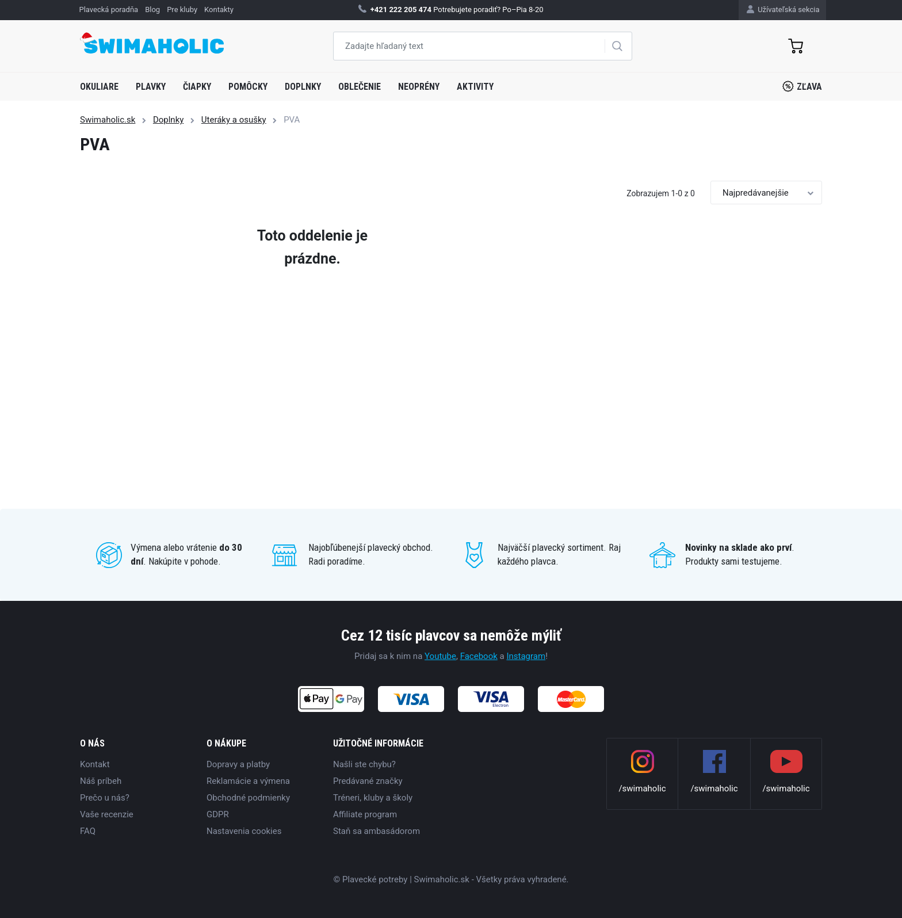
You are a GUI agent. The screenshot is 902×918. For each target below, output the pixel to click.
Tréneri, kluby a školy (372, 798)
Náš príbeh (100, 781)
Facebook (479, 656)
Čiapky (197, 86)
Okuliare (99, 86)
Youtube (440, 656)
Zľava (802, 86)
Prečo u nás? (104, 798)
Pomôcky (247, 86)
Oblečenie (359, 86)
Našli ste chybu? (364, 764)
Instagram (525, 656)
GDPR (218, 814)
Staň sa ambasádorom (376, 831)
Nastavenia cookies (244, 831)
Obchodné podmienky (248, 798)
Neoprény (418, 86)
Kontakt (95, 764)
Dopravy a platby (238, 764)
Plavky (151, 86)
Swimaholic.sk (107, 120)
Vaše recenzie (106, 814)
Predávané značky (368, 781)
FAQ (87, 831)
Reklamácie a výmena (248, 781)
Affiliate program (365, 814)
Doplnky (303, 86)
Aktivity (475, 86)
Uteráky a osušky (233, 120)
